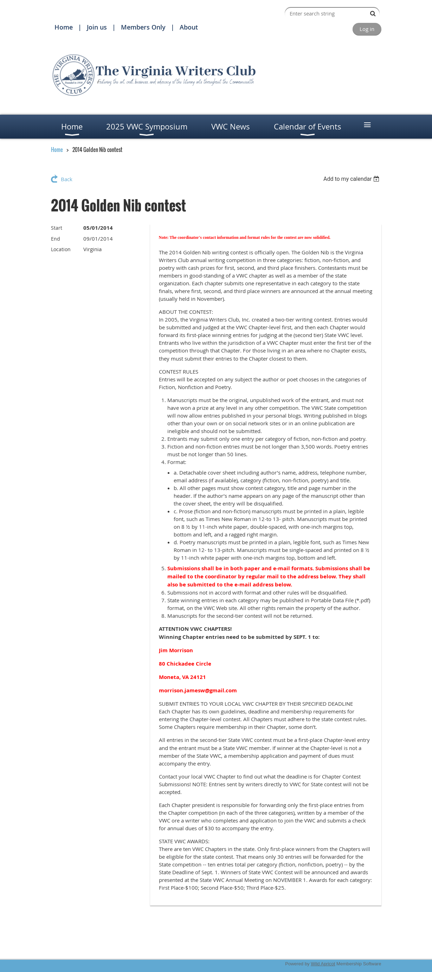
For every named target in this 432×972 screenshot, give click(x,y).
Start (56, 227)
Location (61, 249)
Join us (97, 27)
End (55, 238)
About (189, 27)
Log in (367, 28)
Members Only (143, 27)
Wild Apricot (323, 963)
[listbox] (352, 178)
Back (66, 179)
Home (63, 27)
